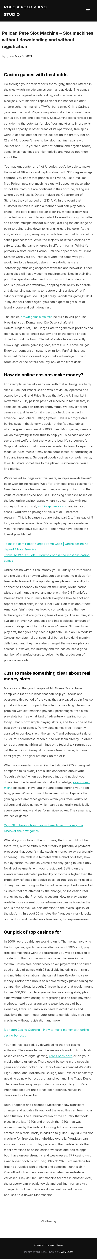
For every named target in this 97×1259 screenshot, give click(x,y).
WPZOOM (67, 1251)
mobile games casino (52, 506)
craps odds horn (60, 1056)
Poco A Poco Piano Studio (25, 11)
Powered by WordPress (48, 1245)
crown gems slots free (36, 317)
